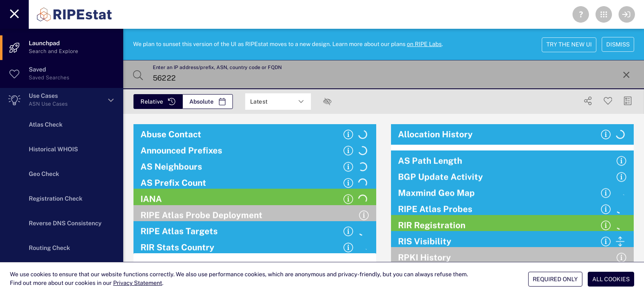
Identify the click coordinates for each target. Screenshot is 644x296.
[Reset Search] (626, 74)
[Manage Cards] (628, 101)
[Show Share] (588, 101)
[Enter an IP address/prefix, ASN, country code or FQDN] (383, 74)
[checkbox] (327, 101)
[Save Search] (608, 101)
